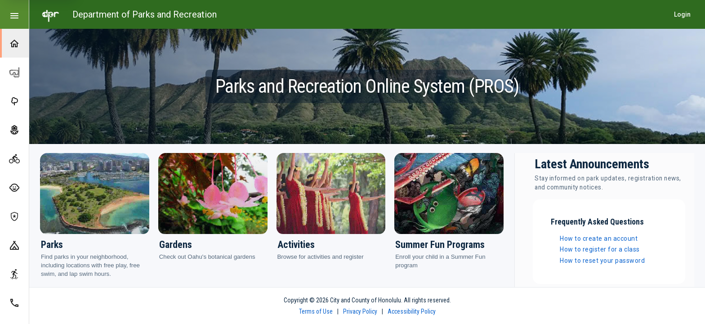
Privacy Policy (360, 311)
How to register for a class (600, 249)
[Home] (14, 43)
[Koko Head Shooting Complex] (14, 216)
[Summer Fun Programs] (14, 187)
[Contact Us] (14, 302)
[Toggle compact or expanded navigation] (14, 14)
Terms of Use (316, 311)
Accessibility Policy (412, 311)
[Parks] (14, 100)
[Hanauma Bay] (14, 72)
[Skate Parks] (14, 273)
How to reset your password (602, 260)
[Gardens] (14, 129)
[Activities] (14, 158)
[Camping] (14, 244)
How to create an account (599, 238)
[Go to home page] (50, 14)
